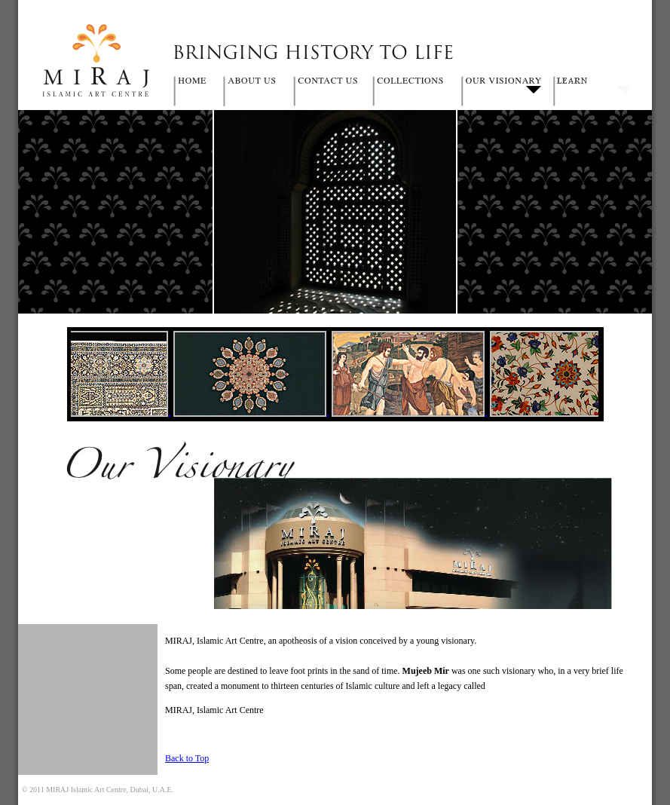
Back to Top (187, 758)
